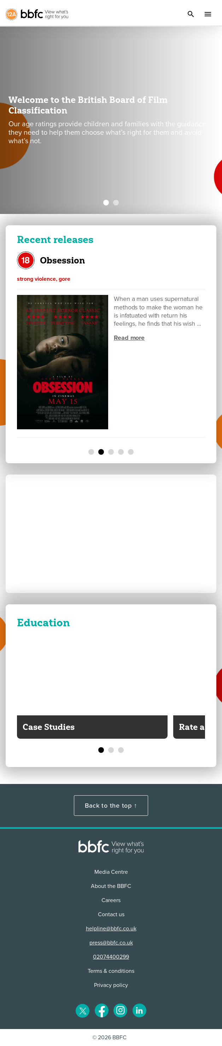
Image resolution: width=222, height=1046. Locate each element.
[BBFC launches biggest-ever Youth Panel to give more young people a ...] (116, 202)
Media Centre (111, 872)
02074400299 (111, 956)
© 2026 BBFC (109, 1037)
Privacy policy (111, 985)
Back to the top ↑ (111, 805)
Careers (111, 900)
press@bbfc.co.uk (111, 942)
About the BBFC (111, 886)
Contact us (111, 914)
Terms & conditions (111, 971)
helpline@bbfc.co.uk (111, 928)
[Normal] (91, 452)
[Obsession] (101, 452)
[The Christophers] (111, 452)
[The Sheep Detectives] (131, 452)
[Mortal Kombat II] (121, 452)
